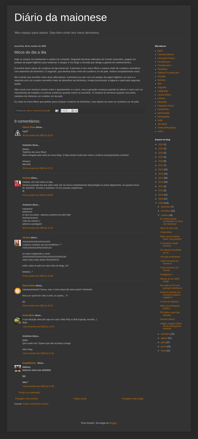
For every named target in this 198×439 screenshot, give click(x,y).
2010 (161, 195)
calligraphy (163, 91)
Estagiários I (166, 274)
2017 (161, 165)
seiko (160, 120)
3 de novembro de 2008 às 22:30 (38, 386)
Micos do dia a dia (169, 228)
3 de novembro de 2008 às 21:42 (38, 353)
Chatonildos (166, 232)
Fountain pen (164, 62)
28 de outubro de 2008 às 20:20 (37, 135)
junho (164, 346)
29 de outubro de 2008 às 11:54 (37, 228)
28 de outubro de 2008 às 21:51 (37, 168)
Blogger (113, 423)
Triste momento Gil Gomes (169, 268)
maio (163, 350)
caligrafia (162, 87)
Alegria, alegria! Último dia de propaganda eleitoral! (171, 326)
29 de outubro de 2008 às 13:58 (37, 276)
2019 (161, 157)
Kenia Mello (28, 315)
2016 (161, 169)
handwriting (163, 109)
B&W (160, 51)
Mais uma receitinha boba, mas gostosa (170, 237)
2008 (161, 203)
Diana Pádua (28, 285)
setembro (165, 334)
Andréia (26, 178)
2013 (161, 182)
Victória (26, 237)
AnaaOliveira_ (29, 363)
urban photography (167, 127)
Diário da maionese (60, 17)
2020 (161, 153)
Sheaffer (162, 76)
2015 (161, 174)
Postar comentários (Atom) (35, 404)
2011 (161, 190)
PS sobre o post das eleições (170, 313)
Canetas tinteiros (166, 54)
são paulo (162, 124)
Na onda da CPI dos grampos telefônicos (171, 286)
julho (163, 342)
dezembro (166, 207)
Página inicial (80, 398)
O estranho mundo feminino (169, 244)
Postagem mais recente (26, 398)
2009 (161, 199)
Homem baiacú (167, 319)
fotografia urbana (166, 105)
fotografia (162, 102)
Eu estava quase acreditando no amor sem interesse (171, 221)
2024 (161, 144)
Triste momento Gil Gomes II (169, 262)
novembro (166, 211)
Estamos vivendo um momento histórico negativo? (170, 295)
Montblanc (163, 69)
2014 (161, 178)
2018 (161, 161)
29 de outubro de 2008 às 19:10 (37, 305)
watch (160, 131)
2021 (161, 148)
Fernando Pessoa (166, 58)
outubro (165, 215)
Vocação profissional (170, 257)
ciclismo (161, 98)
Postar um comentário (29, 392)
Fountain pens (164, 65)
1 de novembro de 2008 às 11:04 (38, 326)
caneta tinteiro (164, 95)
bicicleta (161, 80)
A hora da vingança (169, 301)
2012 (161, 186)
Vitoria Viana (28, 127)
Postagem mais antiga (132, 398)
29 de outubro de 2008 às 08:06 (37, 195)
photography (164, 116)
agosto (164, 338)
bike (160, 83)
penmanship (163, 113)
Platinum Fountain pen (168, 72)
